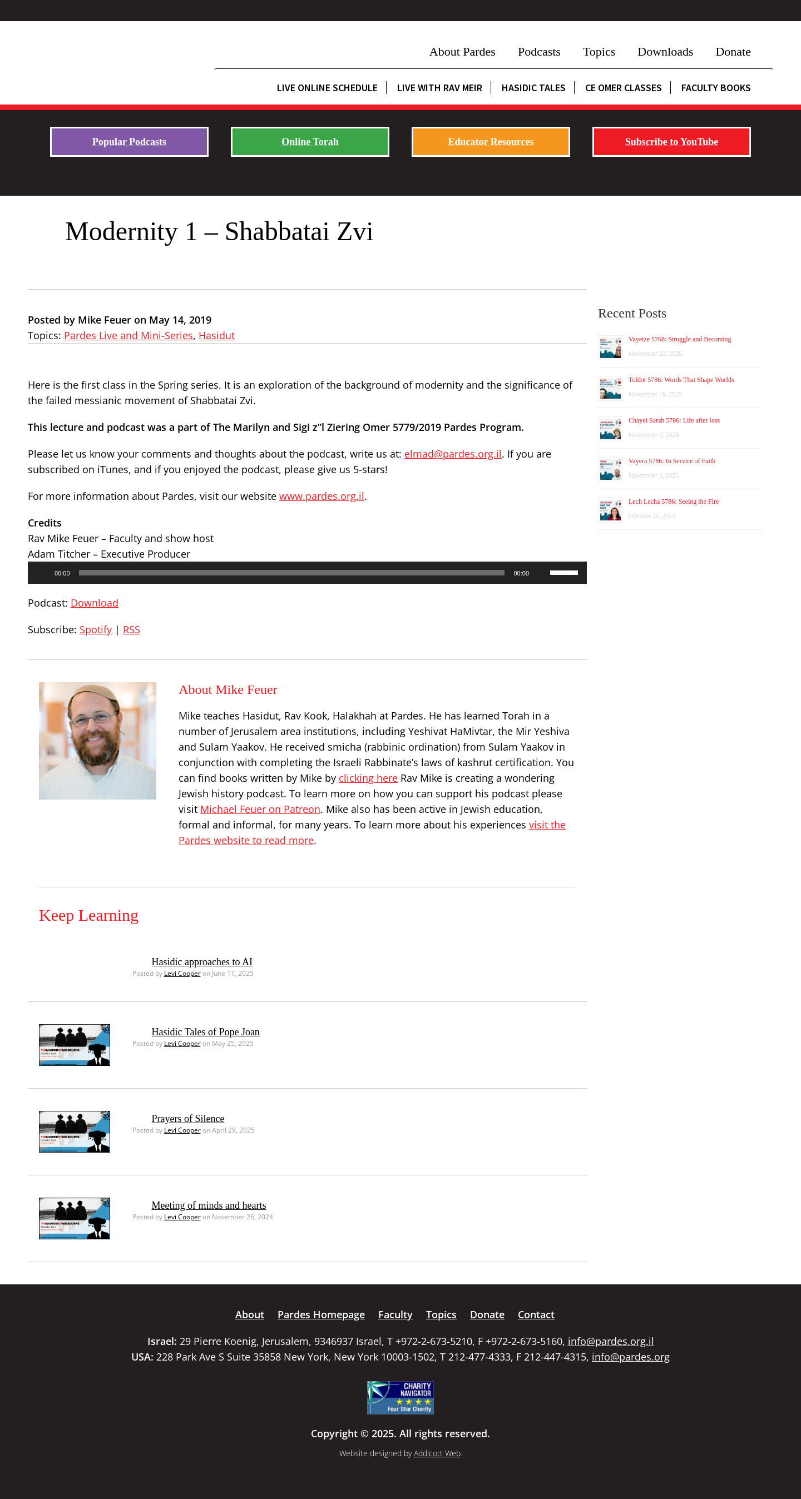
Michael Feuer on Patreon (260, 809)
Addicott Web (437, 1453)
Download (94, 602)
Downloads (665, 51)
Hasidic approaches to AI (202, 961)
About (249, 1314)
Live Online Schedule (327, 87)
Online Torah (310, 141)
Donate (733, 51)
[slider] (292, 572)
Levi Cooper (182, 973)
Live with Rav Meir (439, 87)
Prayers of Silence (188, 1118)
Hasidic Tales (534, 87)
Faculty (395, 1314)
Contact (536, 1314)
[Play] (42, 572)
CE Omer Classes (623, 87)
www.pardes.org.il (321, 496)
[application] (307, 573)
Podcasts (539, 51)
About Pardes (462, 51)
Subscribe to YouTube (672, 141)
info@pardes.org (631, 1356)
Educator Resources (491, 141)
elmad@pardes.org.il (453, 453)
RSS (131, 629)
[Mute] (541, 572)
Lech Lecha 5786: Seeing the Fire (674, 501)
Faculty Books (716, 87)
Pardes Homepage (321, 1314)
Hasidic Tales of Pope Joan (206, 1032)
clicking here (368, 778)
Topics (599, 51)
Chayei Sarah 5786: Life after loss (674, 420)
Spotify (96, 629)
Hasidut (217, 335)
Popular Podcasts (129, 141)
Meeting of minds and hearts (209, 1205)
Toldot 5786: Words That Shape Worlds (681, 380)
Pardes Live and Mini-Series (128, 335)
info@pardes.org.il (611, 1341)
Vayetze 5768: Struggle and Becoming (680, 339)
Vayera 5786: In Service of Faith (672, 461)
